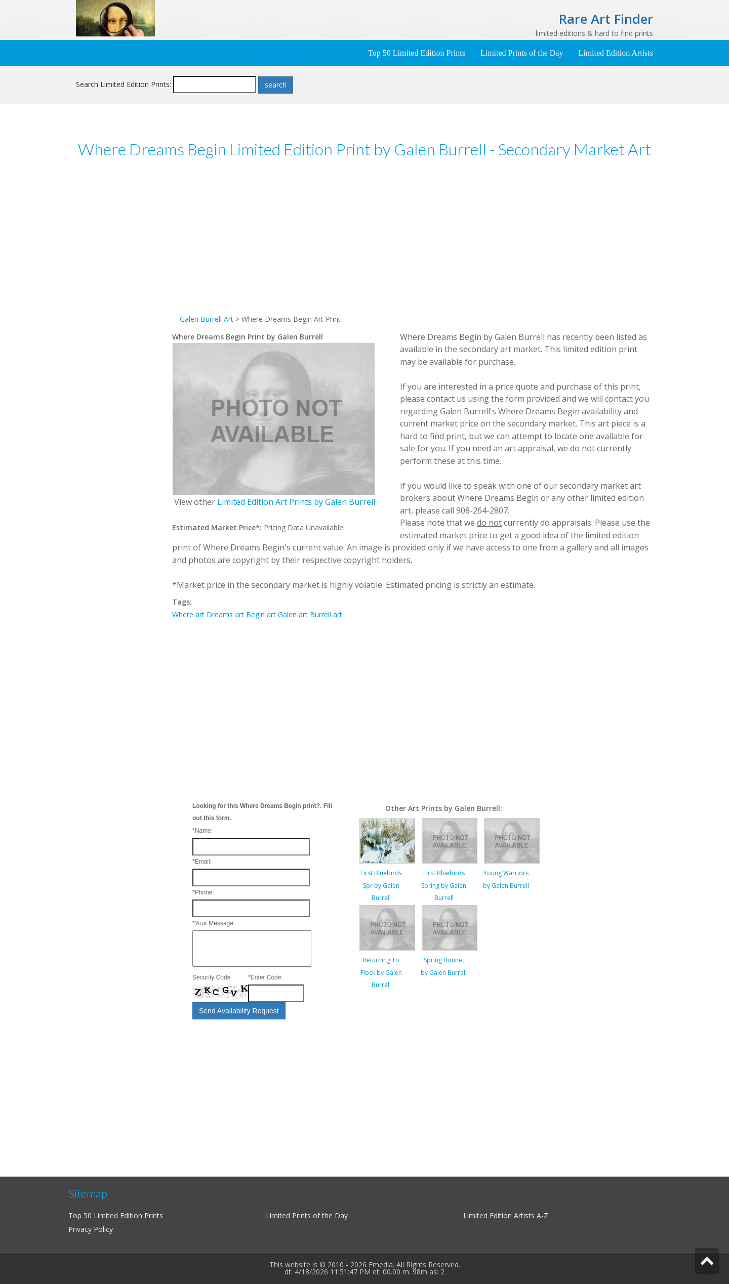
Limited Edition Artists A (502, 1215)
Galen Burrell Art (206, 319)
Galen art (293, 614)
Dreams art (225, 614)
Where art (188, 614)
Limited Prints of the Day (521, 53)
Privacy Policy (90, 1229)
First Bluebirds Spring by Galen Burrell (443, 885)
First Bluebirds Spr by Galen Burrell (381, 885)
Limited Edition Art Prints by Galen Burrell (296, 501)
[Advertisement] (124, 323)
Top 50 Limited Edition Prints (416, 53)
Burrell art (326, 614)
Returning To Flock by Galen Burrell (381, 972)
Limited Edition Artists (615, 53)
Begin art (261, 614)
